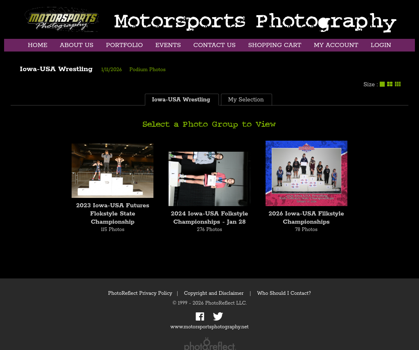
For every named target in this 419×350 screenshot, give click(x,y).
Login (381, 45)
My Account (336, 45)
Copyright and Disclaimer (214, 293)
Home (37, 45)
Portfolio (124, 45)
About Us (76, 45)
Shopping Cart (274, 45)
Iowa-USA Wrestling (56, 69)
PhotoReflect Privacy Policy (140, 293)
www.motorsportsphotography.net (209, 327)
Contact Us (215, 45)
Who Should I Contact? (284, 293)
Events (168, 45)
